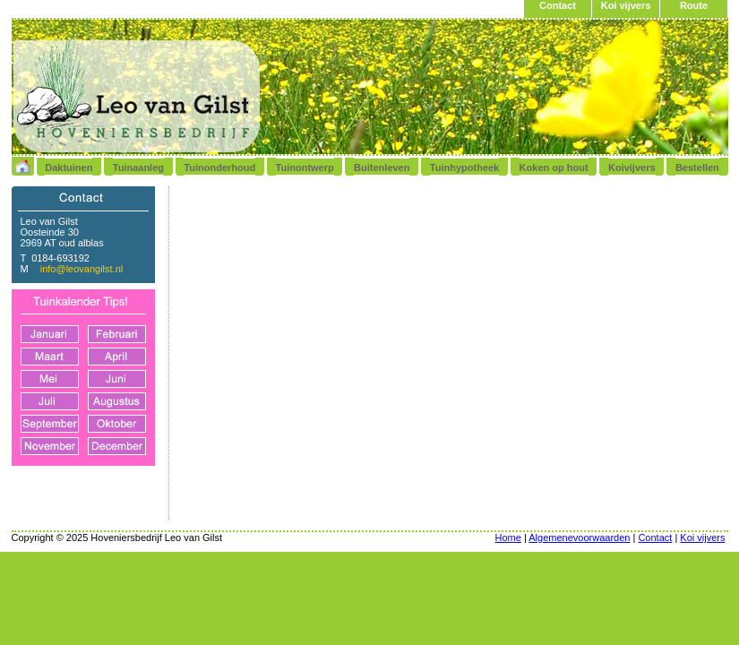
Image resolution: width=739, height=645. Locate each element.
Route (694, 5)
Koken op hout (554, 167)
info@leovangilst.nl (82, 268)
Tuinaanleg (138, 167)
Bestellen (697, 167)
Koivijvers (632, 167)
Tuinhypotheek (464, 167)
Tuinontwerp (305, 167)
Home (508, 537)
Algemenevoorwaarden (579, 537)
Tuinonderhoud (219, 167)
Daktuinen (68, 167)
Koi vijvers (626, 5)
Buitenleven (381, 167)
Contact (557, 5)
